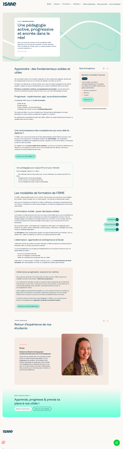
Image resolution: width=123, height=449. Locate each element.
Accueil (19, 21)
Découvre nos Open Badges (24, 156)
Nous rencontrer (102, 4)
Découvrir (87, 99)
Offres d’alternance (89, 4)
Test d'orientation (114, 4)
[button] (104, 68)
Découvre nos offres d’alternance (28, 306)
